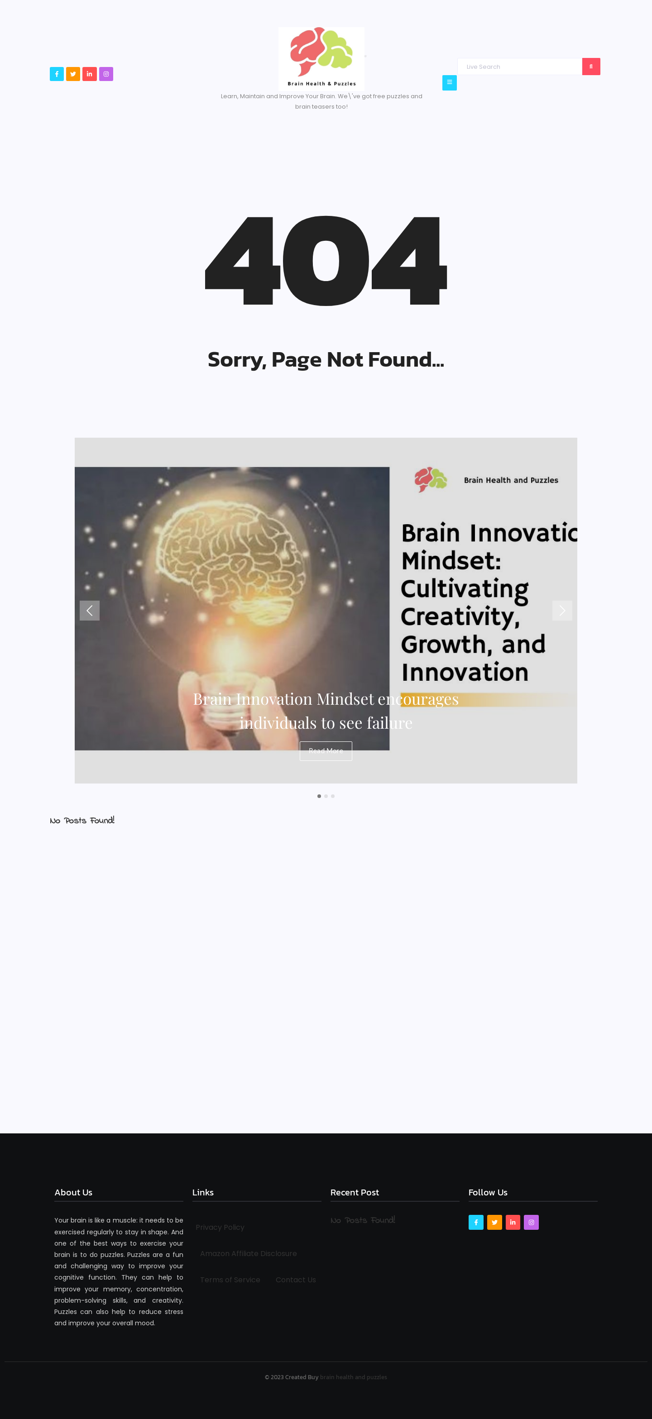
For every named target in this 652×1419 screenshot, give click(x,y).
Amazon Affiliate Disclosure (248, 1253)
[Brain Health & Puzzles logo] (321, 59)
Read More (326, 749)
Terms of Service (230, 1280)
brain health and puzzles (353, 1377)
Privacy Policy (220, 1227)
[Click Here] (449, 82)
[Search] (519, 66)
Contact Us (296, 1280)
